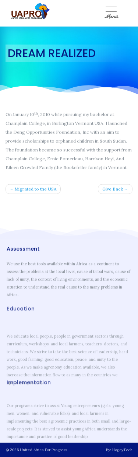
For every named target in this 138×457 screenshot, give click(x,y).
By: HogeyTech (119, 449)
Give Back (112, 189)
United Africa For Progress (43, 449)
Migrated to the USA (35, 189)
